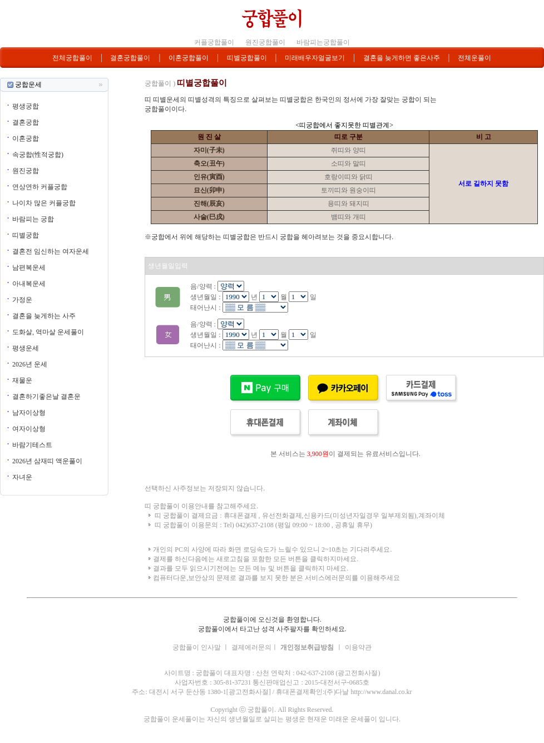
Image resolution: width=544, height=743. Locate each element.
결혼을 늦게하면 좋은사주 (401, 58)
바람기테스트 (32, 445)
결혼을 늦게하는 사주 (44, 316)
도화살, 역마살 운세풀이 (48, 332)
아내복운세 (29, 284)
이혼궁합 (25, 138)
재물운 (22, 380)
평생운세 (25, 348)
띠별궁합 (25, 235)
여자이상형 (29, 429)
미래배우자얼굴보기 (315, 58)
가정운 (22, 300)
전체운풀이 (474, 58)
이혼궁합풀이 (189, 58)
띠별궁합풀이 (247, 58)
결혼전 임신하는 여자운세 (50, 251)
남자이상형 (29, 413)
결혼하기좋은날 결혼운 (46, 396)
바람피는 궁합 (33, 219)
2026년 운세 (29, 364)
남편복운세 (29, 267)
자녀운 (22, 477)
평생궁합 (25, 106)
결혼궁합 (25, 122)
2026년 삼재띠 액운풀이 (47, 461)
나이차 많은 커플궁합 (44, 203)
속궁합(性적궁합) (37, 154)
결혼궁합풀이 (130, 58)
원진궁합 (25, 171)
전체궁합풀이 (72, 58)
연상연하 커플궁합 (39, 187)
